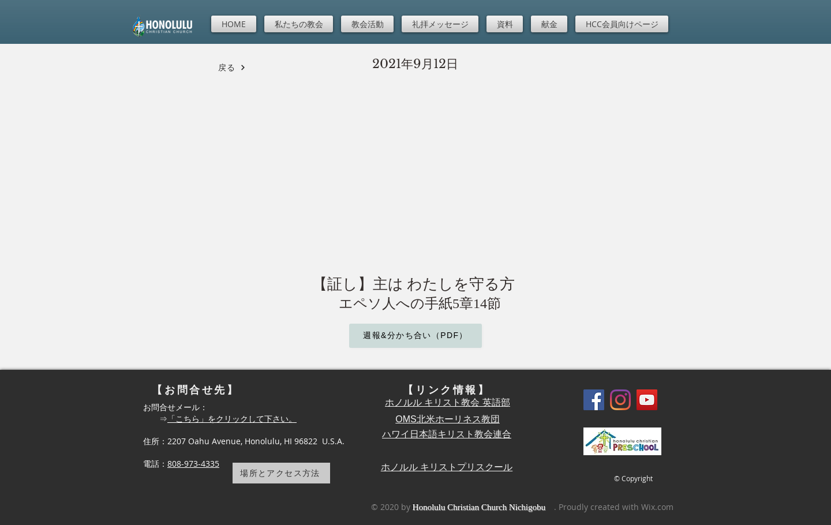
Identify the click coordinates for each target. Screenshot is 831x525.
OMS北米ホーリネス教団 (447, 419)
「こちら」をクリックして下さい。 (232, 418)
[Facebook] (593, 399)
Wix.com (657, 506)
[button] (298, 24)
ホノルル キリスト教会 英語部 (447, 402)
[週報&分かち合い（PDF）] (415, 336)
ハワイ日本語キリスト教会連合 (446, 434)
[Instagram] (620, 399)
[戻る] (232, 67)
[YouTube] (647, 399)
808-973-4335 (193, 463)
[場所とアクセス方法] (281, 473)
